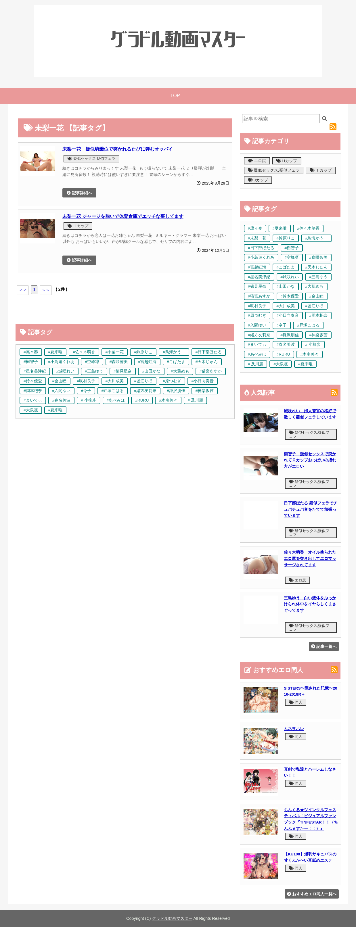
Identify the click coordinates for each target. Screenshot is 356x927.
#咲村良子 (86, 381)
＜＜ (23, 290)
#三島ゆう (94, 371)
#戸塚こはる (113, 391)
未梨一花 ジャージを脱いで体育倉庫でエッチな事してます (122, 216)
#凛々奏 (31, 352)
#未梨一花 (115, 352)
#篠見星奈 (123, 371)
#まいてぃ (33, 400)
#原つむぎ (172, 381)
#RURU (142, 400)
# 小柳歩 (88, 400)
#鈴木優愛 (33, 381)
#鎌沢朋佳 (176, 391)
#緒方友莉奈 (145, 391)
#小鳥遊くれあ (61, 362)
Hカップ (286, 161)
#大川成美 (115, 381)
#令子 (86, 391)
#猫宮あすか (211, 371)
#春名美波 (61, 400)
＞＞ (46, 290)
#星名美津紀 (35, 371)
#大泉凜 (31, 410)
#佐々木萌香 (84, 352)
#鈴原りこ (143, 352)
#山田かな (151, 371)
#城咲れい (65, 371)
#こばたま (176, 362)
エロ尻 (257, 161)
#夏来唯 (55, 352)
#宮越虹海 (147, 362)
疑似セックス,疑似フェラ (91, 158)
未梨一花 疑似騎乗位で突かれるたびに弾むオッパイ (117, 148)
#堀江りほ (143, 381)
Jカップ (258, 180)
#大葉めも (180, 371)
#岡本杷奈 (33, 391)
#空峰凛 (92, 362)
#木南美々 (168, 400)
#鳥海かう (174, 352)
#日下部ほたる (209, 352)
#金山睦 (59, 381)
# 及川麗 (195, 400)
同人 (295, 702)
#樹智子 (31, 362)
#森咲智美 (119, 362)
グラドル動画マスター (172, 918)
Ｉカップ (78, 226)
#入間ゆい (61, 391)
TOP (175, 95)
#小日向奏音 (203, 381)
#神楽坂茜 (205, 391)
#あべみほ (116, 400)
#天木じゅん (207, 362)
